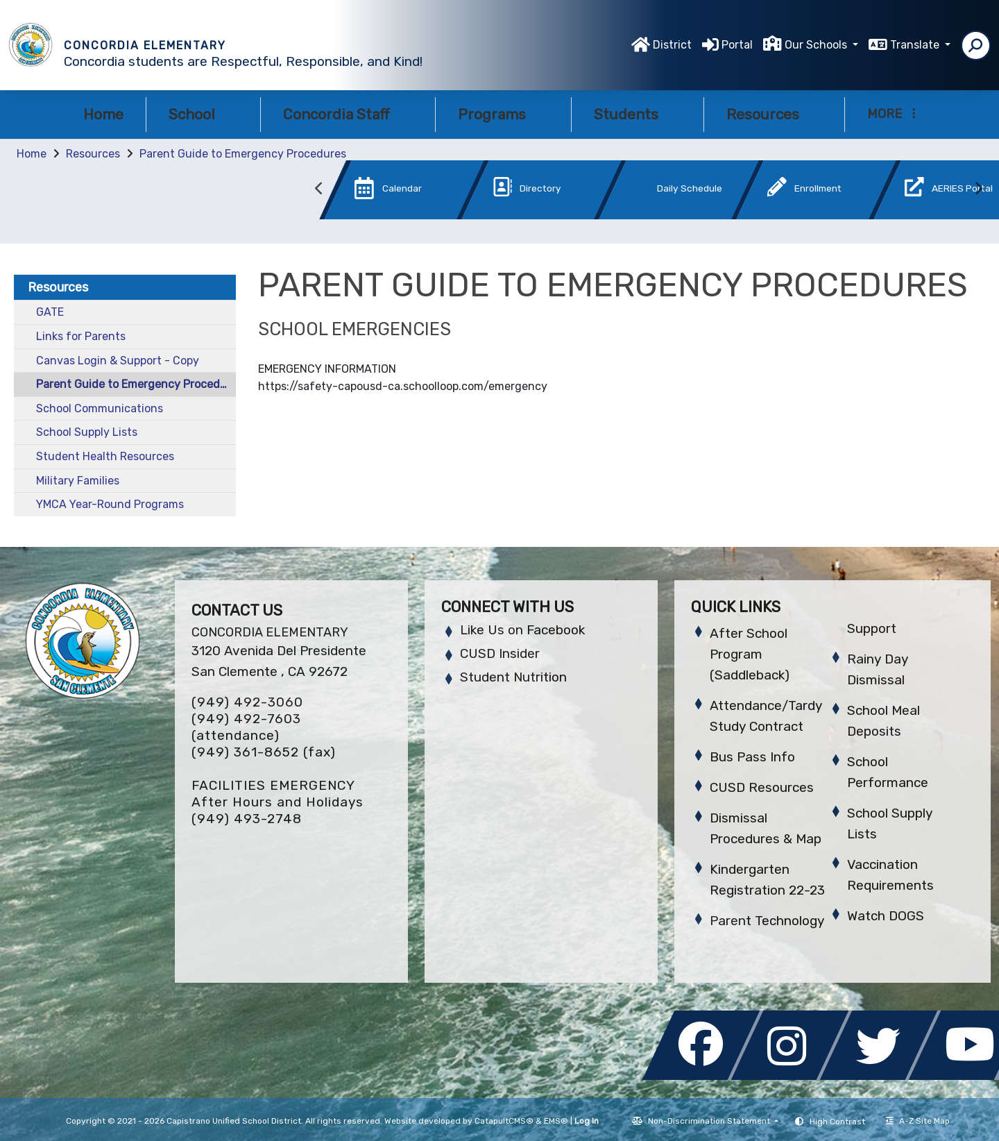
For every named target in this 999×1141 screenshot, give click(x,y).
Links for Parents (81, 336)
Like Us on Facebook (522, 630)
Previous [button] (319, 189)
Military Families (77, 480)
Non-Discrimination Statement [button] (710, 1121)
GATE (50, 312)
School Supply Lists (86, 432)
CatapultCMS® (504, 1121)
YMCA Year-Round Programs (110, 504)
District (672, 44)
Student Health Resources (105, 456)
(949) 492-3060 (247, 702)
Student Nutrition (513, 677)
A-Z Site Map (918, 1121)
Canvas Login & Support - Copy (117, 360)
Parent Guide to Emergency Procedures (242, 153)
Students (637, 114)
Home (103, 114)
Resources (774, 114)
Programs (503, 114)
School (203, 114)
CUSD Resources (762, 787)
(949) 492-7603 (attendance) (246, 727)
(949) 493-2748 (246, 819)
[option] (381, 192)
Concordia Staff (348, 114)
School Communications (99, 408)
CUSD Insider (500, 653)
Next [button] (978, 189)
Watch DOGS (885, 916)
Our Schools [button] (817, 44)
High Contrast (837, 1121)
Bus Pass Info (752, 757)
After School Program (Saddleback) (749, 654)
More (891, 113)
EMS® (556, 1121)
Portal (737, 44)
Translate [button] (916, 44)
